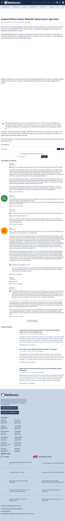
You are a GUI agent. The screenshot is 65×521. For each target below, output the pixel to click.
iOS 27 (24, 6)
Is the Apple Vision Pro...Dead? (17, 472)
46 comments (31, 362)
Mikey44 (11, 163)
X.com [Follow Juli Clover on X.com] (5, 428)
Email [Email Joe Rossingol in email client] (16, 428)
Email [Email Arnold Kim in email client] (2, 422)
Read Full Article (23, 345)
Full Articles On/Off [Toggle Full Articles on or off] (13, 513)
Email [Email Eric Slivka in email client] (16, 422)
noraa (10, 195)
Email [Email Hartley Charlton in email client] (2, 439)
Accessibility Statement (5, 511)
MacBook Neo (33, 6)
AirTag (51, 6)
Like (17, 191)
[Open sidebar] (63, 3)
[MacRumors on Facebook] (38, 2)
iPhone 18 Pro (5, 6)
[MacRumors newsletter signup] (54, 2)
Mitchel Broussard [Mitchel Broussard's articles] (5, 431)
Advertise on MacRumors (10, 412)
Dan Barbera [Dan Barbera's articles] (3, 442)
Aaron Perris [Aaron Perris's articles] (17, 448)
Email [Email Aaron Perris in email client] (16, 450)
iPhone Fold (16, 6)
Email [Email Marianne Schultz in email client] (16, 439)
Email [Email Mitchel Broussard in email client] (2, 433)
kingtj (10, 228)
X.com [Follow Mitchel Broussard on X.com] (5, 433)
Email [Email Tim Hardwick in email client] (16, 433)
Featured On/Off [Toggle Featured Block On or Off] (4, 513)
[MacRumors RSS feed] (51, 2)
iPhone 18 (59, 6)
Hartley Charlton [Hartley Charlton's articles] (4, 436)
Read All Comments (32, 321)
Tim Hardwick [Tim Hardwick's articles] (18, 431)
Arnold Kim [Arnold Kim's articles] (3, 419)
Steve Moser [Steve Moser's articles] (3, 448)
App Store (14, 29)
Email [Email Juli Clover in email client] (2, 428)
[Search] (60, 2)
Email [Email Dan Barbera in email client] (2, 445)
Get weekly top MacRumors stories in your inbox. (33, 153)
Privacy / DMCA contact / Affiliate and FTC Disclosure (12, 508)
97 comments (31, 345)
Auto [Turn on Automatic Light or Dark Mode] (27, 513)
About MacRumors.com (9, 407)
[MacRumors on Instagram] (35, 2)
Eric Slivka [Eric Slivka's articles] (17, 419)
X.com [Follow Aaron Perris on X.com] (19, 450)
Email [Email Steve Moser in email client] (2, 450)
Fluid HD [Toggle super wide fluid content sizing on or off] (23, 513)
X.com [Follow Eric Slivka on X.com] (19, 422)
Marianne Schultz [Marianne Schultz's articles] (18, 436)
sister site (42, 29)
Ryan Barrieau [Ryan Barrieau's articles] (18, 442)
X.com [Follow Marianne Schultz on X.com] (19, 439)
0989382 (11, 278)
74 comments (31, 383)
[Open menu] (2, 2)
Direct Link (8, 141)
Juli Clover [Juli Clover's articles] (3, 425)
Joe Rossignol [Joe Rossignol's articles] (18, 425)
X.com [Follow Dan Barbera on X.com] (5, 445)
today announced (24, 36)
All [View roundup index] (63, 6)
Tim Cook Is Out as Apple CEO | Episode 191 (53, 472)
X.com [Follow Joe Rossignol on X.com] (19, 428)
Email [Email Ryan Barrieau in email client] (16, 445)
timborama (12, 209)
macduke (11, 287)
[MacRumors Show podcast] (33, 2)
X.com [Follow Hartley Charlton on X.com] (5, 439)
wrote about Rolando (17, 27)
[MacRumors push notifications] (49, 2)
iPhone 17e (43, 6)
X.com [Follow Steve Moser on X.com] (5, 450)
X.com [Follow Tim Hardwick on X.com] (19, 433)
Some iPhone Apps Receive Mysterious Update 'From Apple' (40, 349)
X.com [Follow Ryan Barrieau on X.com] (19, 445)
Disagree (20, 191)
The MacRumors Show (45, 456)
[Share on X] (58, 149)
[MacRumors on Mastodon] (43, 2)
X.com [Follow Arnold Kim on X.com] (5, 422)
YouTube (6, 456)
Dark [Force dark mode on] (32, 513)
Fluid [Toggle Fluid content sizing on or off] (19, 513)
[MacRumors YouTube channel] (46, 2)
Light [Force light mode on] (30, 513)
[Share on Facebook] (62, 149)
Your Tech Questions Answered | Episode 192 (53, 462)
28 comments (4, 149)
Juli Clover (28, 22)
